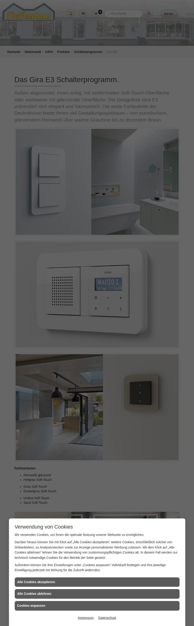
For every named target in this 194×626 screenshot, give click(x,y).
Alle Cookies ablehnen (34, 594)
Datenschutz (107, 618)
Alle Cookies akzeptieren (36, 582)
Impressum (86, 618)
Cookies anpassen (31, 605)
